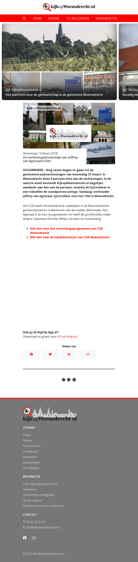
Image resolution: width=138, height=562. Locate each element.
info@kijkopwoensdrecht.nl (43, 527)
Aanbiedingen (31, 462)
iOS (59, 337)
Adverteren (30, 489)
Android (71, 337)
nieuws (54, 18)
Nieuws (28, 440)
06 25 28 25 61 (35, 522)
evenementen (106, 18)
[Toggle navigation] (24, 18)
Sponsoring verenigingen (38, 495)
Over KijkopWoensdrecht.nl (40, 484)
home (37, 18)
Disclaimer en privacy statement (43, 506)
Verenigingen (31, 468)
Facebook (31, 354)
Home (27, 435)
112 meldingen (77, 18)
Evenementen (31, 446)
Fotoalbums (30, 451)
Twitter (50, 354)
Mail (87, 354)
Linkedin (69, 354)
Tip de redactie (32, 500)
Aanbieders (30, 457)
